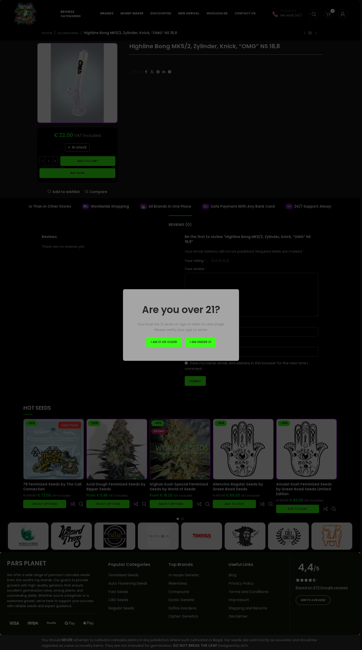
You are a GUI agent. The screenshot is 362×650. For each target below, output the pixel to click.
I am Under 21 (200, 342)
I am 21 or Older (164, 342)
